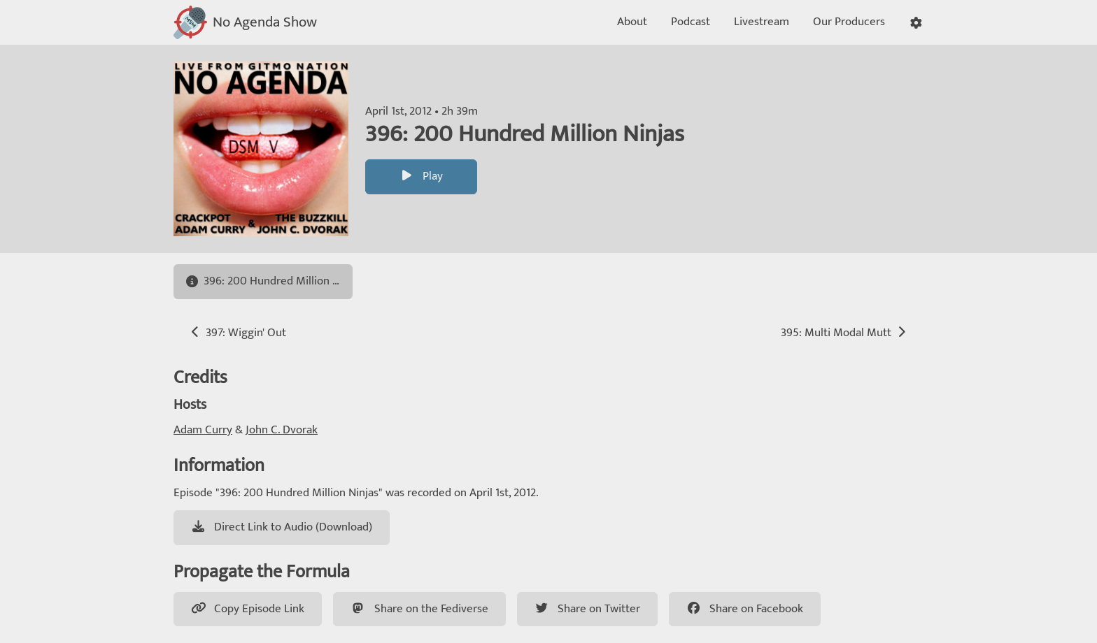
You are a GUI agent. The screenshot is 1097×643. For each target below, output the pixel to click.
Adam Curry (203, 430)
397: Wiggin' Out (237, 332)
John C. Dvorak (282, 430)
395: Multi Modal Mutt (845, 332)
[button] (916, 22)
